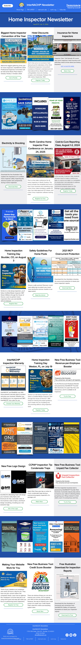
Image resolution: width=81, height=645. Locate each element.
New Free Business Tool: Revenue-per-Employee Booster (68, 363)
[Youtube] (70, 635)
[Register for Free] (40, 198)
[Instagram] (67, 635)
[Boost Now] (40, 611)
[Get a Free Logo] (13, 508)
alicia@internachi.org (40, 635)
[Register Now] (13, 303)
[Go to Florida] (13, 77)
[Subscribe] (7, 5)
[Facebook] (74, 635)
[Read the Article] (40, 295)
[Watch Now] (67, 71)
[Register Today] (40, 80)
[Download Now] (13, 186)
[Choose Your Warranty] (13, 403)
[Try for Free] (67, 396)
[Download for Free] (67, 615)
